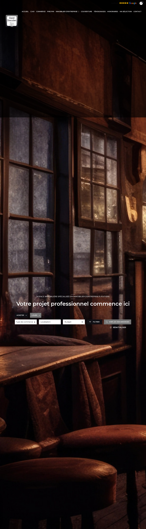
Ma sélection (126, 12)
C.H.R (32, 12)
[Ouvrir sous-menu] (79, 11)
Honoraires (112, 12)
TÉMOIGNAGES (100, 12)
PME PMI (50, 12)
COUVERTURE (86, 12)
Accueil (25, 12)
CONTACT (137, 12)
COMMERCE (41, 12)
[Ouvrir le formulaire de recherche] (94, 321)
